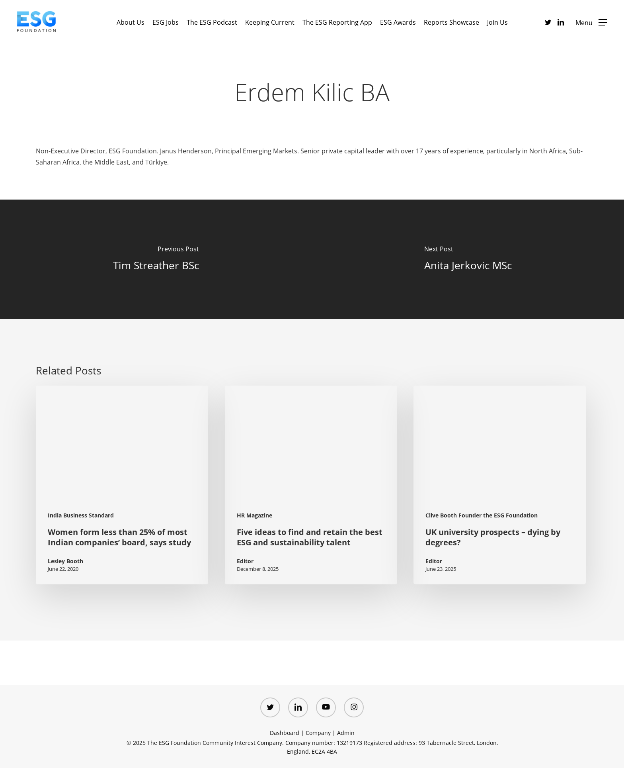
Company (318, 733)
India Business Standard (81, 515)
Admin (346, 733)
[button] (591, 22)
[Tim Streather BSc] (156, 259)
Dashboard (284, 733)
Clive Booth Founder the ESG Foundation (481, 515)
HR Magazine (254, 515)
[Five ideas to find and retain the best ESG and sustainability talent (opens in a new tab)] (311, 485)
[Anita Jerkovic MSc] (468, 259)
